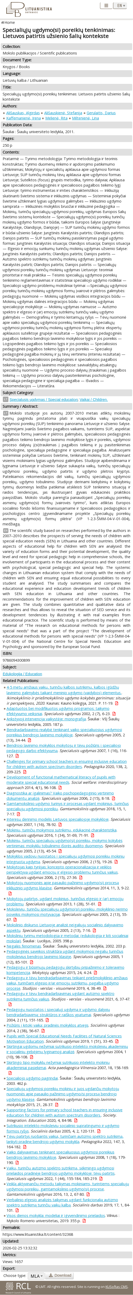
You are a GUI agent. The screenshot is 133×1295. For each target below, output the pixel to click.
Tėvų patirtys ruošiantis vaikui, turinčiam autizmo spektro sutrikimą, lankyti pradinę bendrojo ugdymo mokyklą (65, 1139)
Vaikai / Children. (94, 400)
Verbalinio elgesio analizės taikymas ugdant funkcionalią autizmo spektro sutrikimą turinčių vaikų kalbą (62, 1202)
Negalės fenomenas (24, 946)
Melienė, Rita (56, 118)
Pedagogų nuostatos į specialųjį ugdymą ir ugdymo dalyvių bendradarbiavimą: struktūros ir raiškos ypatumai (58, 1012)
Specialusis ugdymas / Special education (43, 400)
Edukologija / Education (22, 674)
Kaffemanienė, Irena (23, 118)
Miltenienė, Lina (85, 118)
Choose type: (14, 1275)
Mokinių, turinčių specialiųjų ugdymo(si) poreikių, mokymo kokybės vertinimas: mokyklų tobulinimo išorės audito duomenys (65, 843)
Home (10, 22)
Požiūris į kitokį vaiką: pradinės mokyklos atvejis (47, 1025)
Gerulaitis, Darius (101, 112)
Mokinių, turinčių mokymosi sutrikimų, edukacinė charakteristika (62, 830)
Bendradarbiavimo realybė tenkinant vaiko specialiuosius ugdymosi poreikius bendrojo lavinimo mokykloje (64, 732)
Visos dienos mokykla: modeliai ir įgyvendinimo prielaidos (56, 1215)
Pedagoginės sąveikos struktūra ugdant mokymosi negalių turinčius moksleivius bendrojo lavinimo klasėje (65, 954)
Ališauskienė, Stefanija (63, 112)
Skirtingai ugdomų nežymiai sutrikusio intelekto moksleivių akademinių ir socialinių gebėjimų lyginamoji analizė (67, 1049)
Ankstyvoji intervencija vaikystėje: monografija (46, 718)
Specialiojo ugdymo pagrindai (32, 1078)
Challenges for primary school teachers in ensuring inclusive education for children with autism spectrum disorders (67, 764)
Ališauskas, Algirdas (23, 112)
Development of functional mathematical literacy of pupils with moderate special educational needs (61, 780)
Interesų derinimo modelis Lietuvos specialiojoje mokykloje (58, 819)
